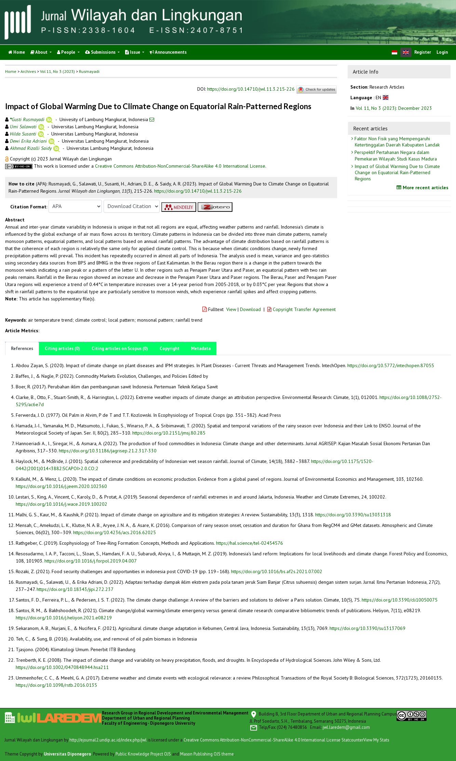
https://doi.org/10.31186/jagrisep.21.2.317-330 (108, 451)
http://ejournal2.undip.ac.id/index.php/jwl (108, 740)
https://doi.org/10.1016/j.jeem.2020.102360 (61, 486)
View (231, 309)
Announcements (168, 52)
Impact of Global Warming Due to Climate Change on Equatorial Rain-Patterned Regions (396, 172)
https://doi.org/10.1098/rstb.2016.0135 (56, 685)
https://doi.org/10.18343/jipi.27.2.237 (75, 589)
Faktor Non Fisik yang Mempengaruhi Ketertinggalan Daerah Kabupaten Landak (396, 142)
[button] (7, 159)
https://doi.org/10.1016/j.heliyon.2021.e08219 (64, 618)
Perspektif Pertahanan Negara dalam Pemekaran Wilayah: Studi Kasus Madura (395, 155)
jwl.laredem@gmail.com (346, 727)
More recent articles (423, 187)
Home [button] (10, 71)
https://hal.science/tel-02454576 (249, 543)
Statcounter (352, 740)
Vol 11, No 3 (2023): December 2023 (394, 108)
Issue (133, 52)
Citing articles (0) (62, 348)
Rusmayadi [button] (89, 71)
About (39, 52)
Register (422, 52)
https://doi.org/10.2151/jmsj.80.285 (168, 433)
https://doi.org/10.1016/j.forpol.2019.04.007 (90, 561)
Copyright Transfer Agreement (301, 309)
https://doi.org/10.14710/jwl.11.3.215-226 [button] (198, 191)
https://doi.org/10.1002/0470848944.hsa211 (62, 667)
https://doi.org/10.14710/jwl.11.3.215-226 (251, 89)
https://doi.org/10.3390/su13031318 (353, 515)
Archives (28, 71)
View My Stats (376, 740)
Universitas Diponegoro (67, 754)
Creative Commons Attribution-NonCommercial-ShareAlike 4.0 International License (180, 166)
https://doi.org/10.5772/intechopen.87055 (390, 365)
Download (250, 309)
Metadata (201, 348)
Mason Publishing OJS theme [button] (207, 754)
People (66, 52)
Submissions (101, 52)
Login (442, 52)
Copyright (169, 348)
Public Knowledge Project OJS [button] (143, 754)
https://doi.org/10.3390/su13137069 (367, 628)
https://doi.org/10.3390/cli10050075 (400, 600)
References (22, 348)
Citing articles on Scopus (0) (120, 348)
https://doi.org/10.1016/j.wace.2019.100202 (61, 504)
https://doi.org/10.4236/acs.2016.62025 (114, 532)
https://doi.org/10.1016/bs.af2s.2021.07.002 (276, 571)
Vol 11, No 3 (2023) (57, 71)
